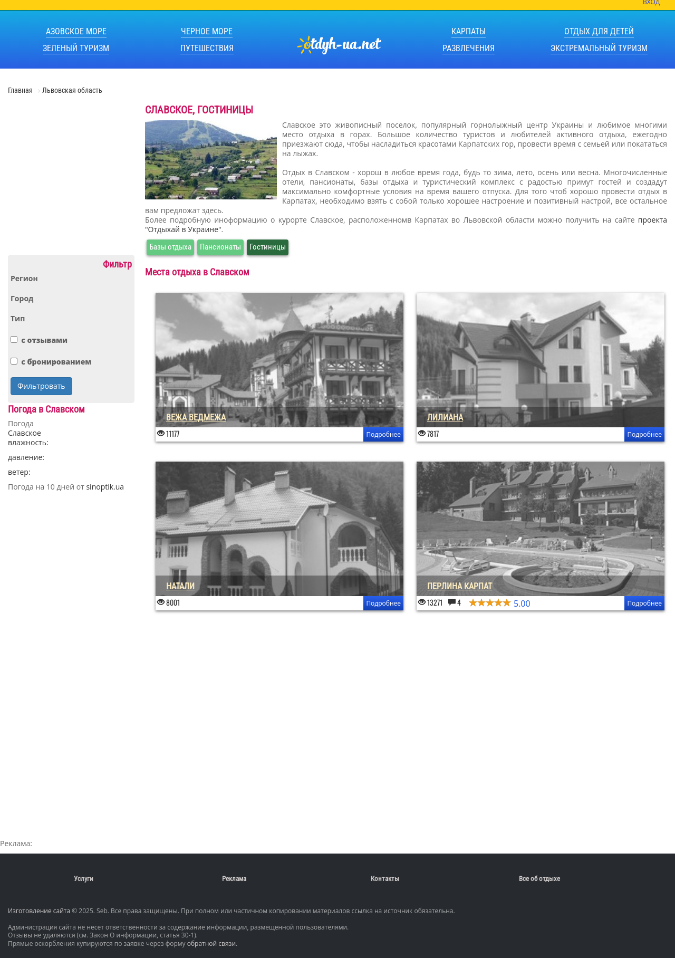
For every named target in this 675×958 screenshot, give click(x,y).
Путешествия (207, 48)
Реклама (234, 879)
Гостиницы (267, 247)
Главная (21, 90)
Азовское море (76, 31)
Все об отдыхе (539, 879)
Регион (24, 278)
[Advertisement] (71, 179)
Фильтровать (41, 386)
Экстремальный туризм (599, 48)
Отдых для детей (599, 31)
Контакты (385, 879)
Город (22, 298)
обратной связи (211, 943)
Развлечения (468, 48)
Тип (18, 318)
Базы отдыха (170, 247)
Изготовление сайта (39, 910)
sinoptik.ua (105, 487)
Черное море (207, 31)
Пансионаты (220, 247)
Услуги (83, 879)
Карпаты (468, 31)
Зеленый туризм (76, 48)
